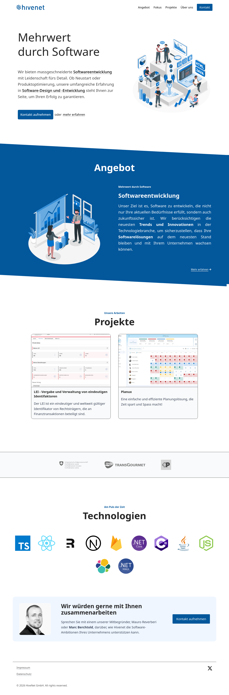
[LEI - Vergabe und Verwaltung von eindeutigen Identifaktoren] (71, 376)
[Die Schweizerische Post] (166, 465)
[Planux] (158, 376)
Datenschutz (24, 674)
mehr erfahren (74, 114)
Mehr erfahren (201, 269)
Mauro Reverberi (144, 622)
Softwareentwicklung (92, 71)
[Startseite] (30, 7)
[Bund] (73, 465)
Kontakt (204, 7)
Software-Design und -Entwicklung (53, 90)
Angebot (144, 7)
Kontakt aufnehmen (35, 114)
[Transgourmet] (125, 465)
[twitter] (209, 676)
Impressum (23, 667)
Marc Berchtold (81, 627)
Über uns (187, 7)
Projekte (171, 7)
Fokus (157, 7)
